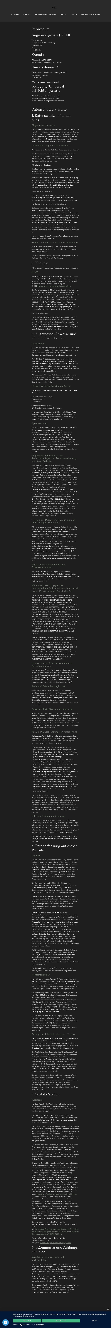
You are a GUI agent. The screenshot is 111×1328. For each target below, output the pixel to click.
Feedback (64, 15)
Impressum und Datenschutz (90, 15)
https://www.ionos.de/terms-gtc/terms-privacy (54, 286)
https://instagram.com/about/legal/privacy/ (55, 1243)
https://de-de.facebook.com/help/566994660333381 (55, 1232)
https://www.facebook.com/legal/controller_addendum (57, 1194)
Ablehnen (27, 1321)
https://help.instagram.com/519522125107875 (51, 1231)
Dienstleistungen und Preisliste (45, 15)
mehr (94, 1321)
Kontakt (74, 15)
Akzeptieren (61, 1321)
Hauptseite (15, 15)
